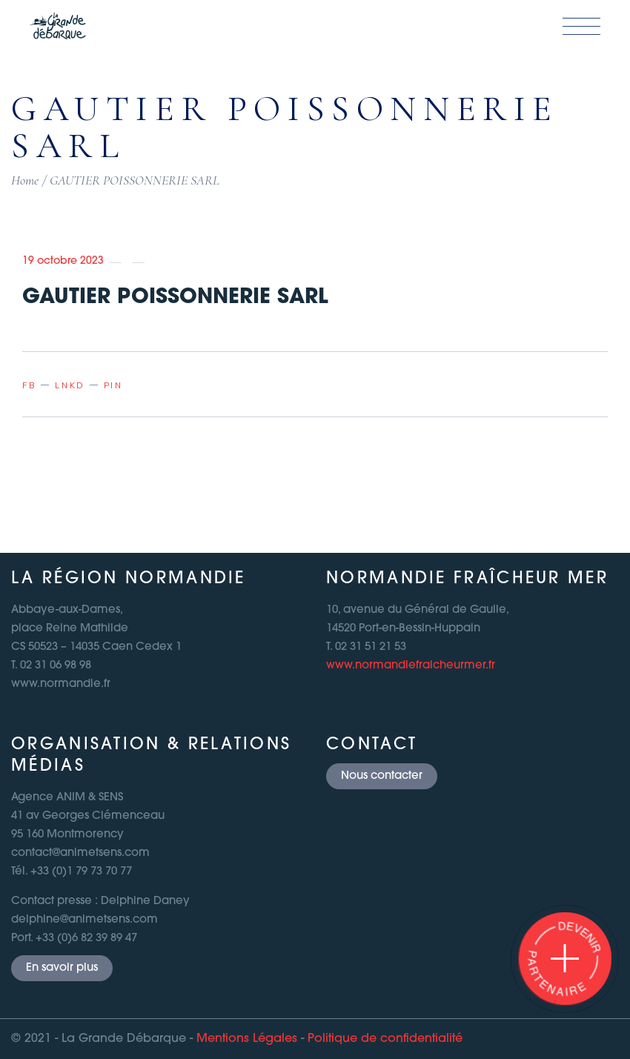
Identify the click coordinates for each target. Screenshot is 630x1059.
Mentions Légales (246, 1039)
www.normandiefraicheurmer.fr (410, 665)
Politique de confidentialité (385, 1039)
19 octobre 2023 (63, 261)
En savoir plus (62, 968)
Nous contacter (381, 776)
